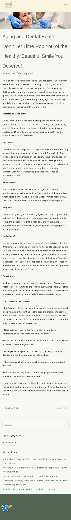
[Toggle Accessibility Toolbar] (5, 508)
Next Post (62, 408)
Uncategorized (25, 73)
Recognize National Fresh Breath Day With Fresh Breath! (29, 476)
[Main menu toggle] (65, 5)
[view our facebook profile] (2, 507)
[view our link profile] (9, 507)
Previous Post (10, 408)
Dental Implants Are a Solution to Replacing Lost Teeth (29, 489)
